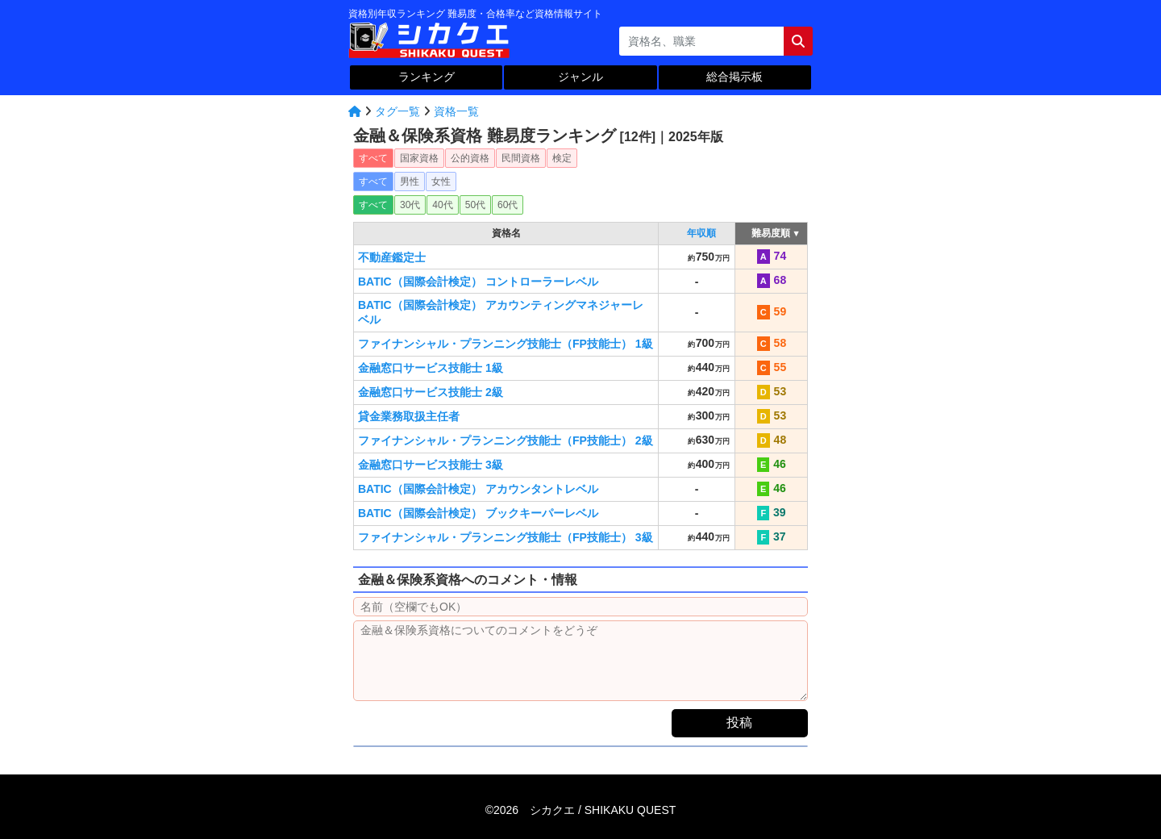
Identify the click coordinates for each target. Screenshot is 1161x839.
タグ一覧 (397, 111)
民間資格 (520, 158)
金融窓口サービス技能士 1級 (430, 367)
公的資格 (470, 158)
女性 (441, 181)
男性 (409, 181)
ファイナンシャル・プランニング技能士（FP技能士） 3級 (505, 537)
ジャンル (580, 76)
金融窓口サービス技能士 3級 (430, 464)
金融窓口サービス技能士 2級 (430, 392)
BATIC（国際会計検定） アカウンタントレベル (478, 488)
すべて (373, 158)
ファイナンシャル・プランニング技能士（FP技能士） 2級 (505, 440)
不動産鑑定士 (392, 257)
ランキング (426, 76)
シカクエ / (603, 810)
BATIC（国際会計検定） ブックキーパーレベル (478, 513)
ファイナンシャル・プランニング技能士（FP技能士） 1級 (505, 343)
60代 (507, 205)
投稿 (739, 722)
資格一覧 (456, 111)
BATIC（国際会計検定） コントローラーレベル (478, 281)
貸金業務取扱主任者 (409, 416)
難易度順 (771, 233)
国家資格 (419, 158)
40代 (442, 205)
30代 (410, 205)
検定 (562, 158)
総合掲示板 (734, 76)
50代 (475, 205)
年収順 (701, 233)
